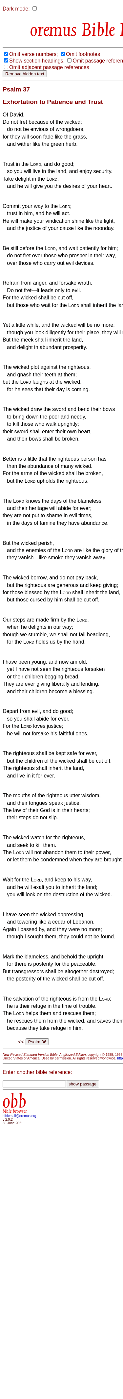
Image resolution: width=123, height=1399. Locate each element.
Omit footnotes (83, 54)
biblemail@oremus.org (19, 1116)
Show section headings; (37, 61)
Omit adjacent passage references (49, 67)
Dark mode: (16, 9)
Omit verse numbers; (33, 54)
